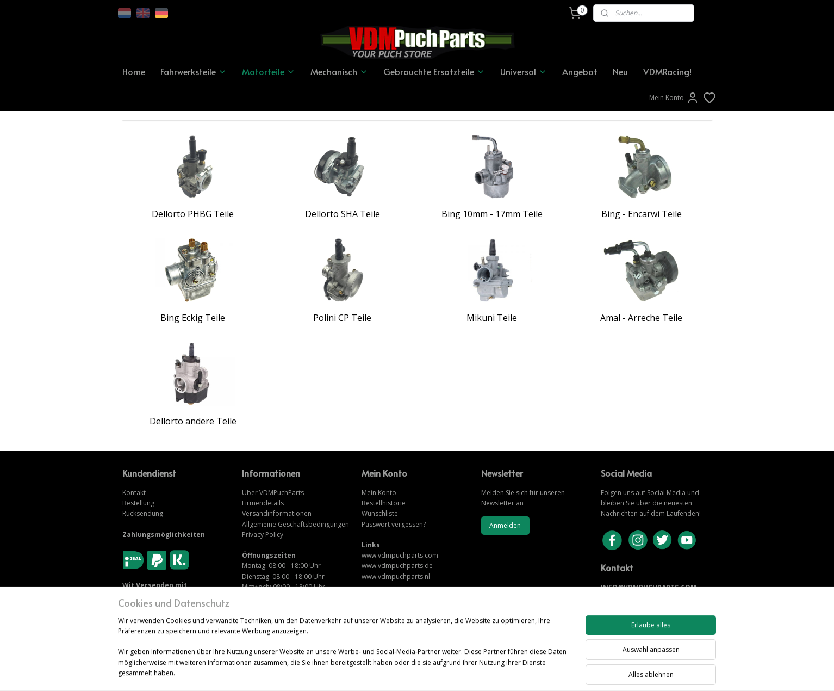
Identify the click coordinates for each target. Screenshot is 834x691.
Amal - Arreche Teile (641, 318)
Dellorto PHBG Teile (193, 214)
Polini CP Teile (342, 318)
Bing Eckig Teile (192, 318)
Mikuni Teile (491, 318)
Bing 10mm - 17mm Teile (492, 214)
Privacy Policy (262, 534)
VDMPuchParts (281, 492)
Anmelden (505, 525)
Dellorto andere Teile (193, 421)
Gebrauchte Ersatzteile (434, 71)
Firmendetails (263, 503)
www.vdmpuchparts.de (397, 565)
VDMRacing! (667, 71)
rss (477, 671)
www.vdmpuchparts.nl (396, 576)
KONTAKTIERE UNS (632, 597)
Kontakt (134, 492)
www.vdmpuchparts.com (400, 555)
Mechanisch (339, 71)
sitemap (454, 671)
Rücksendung (142, 513)
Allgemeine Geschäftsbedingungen (295, 524)
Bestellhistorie (384, 503)
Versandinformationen (277, 513)
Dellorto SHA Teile (342, 214)
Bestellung (138, 503)
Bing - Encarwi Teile (641, 214)
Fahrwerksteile (193, 71)
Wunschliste (380, 513)
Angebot (580, 71)
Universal (523, 71)
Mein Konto (674, 97)
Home (133, 71)
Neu (620, 71)
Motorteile (268, 71)
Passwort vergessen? (394, 524)
